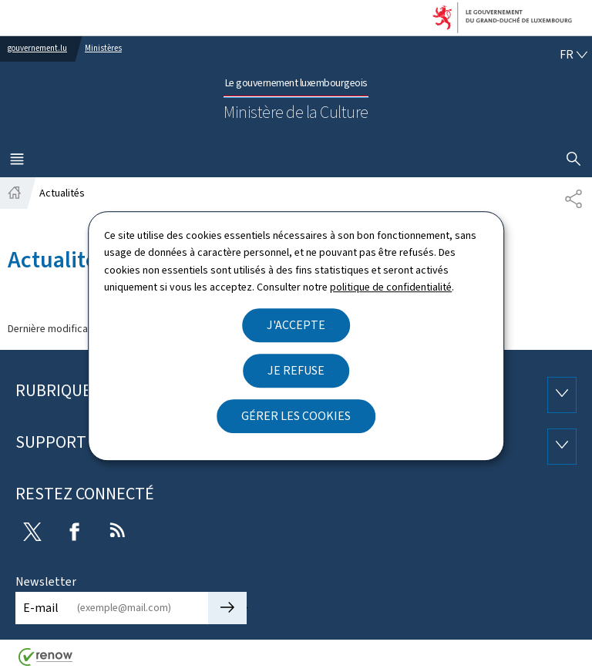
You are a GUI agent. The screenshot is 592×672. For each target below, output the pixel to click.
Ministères (103, 48)
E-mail (41, 608)
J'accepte (296, 325)
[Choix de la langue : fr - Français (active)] (573, 54)
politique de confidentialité (391, 287)
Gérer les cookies (296, 416)
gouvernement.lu (37, 48)
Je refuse (296, 370)
